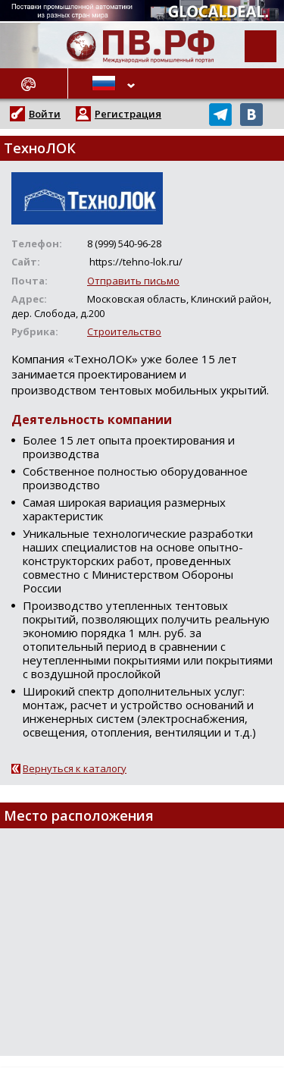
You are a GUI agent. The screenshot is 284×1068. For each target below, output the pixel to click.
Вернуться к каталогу (74, 768)
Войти (45, 114)
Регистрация (128, 114)
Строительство (124, 331)
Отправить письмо (133, 280)
